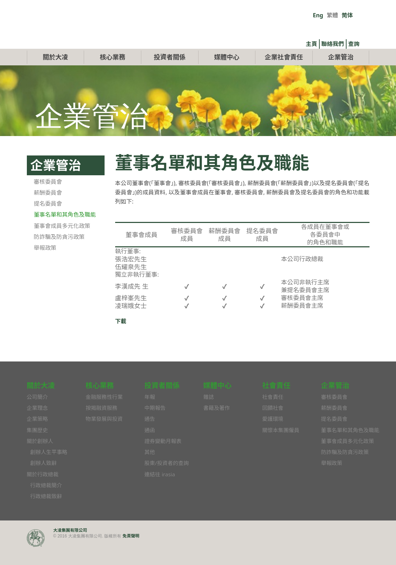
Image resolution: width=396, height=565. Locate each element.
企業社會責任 (284, 73)
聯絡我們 (332, 44)
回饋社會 (272, 424)
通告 (149, 435)
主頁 (311, 44)
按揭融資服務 (101, 424)
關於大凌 (55, 73)
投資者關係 (169, 73)
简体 (347, 15)
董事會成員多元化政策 (62, 242)
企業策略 (37, 435)
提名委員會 (48, 220)
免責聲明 (131, 552)
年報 (149, 413)
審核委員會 (48, 198)
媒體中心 (227, 73)
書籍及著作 (216, 424)
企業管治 (341, 73)
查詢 (354, 44)
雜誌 (208, 413)
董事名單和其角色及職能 (65, 231)
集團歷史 (37, 446)
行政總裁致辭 (46, 512)
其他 (149, 468)
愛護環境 (272, 435)
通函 (149, 446)
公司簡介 (37, 413)
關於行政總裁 (43, 490)
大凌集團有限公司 (70, 546)
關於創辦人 (40, 457)
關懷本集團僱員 (280, 446)
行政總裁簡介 (46, 501)
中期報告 (155, 424)
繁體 (332, 15)
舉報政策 (45, 264)
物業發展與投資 (104, 435)
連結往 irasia (159, 490)
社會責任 (272, 413)
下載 (120, 338)
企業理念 (37, 424)
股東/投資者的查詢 (166, 479)
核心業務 (112, 73)
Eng (318, 15)
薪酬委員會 (48, 209)
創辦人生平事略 (48, 468)
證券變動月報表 (163, 457)
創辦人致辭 (43, 479)
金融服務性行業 (104, 413)
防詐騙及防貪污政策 (59, 253)
